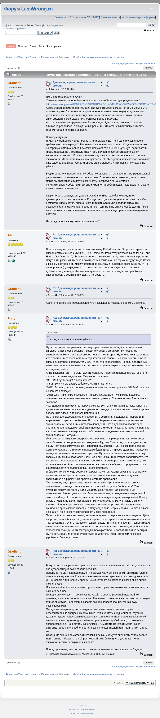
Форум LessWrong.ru (28, 9)
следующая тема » (145, 63)
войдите (53, 25)
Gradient (14, 83)
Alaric (12, 235)
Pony (11, 318)
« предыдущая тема (123, 63)
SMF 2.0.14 (72, 709)
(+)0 (107, 82)
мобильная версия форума (138, 17)
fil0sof (75, 57)
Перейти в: (119, 683)
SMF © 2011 (80, 709)
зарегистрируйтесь (15, 28)
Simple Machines (89, 709)
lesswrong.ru (62, 17)
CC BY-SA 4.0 (81, 705)
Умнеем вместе (110, 17)
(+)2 (107, 234)
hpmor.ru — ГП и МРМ (85, 17)
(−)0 (107, 85)
